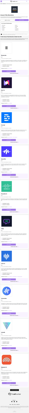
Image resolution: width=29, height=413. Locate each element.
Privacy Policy (14, 411)
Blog (15, 404)
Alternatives (4, 3)
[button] (1, 1)
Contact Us (18, 404)
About (13, 404)
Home (1, 3)
